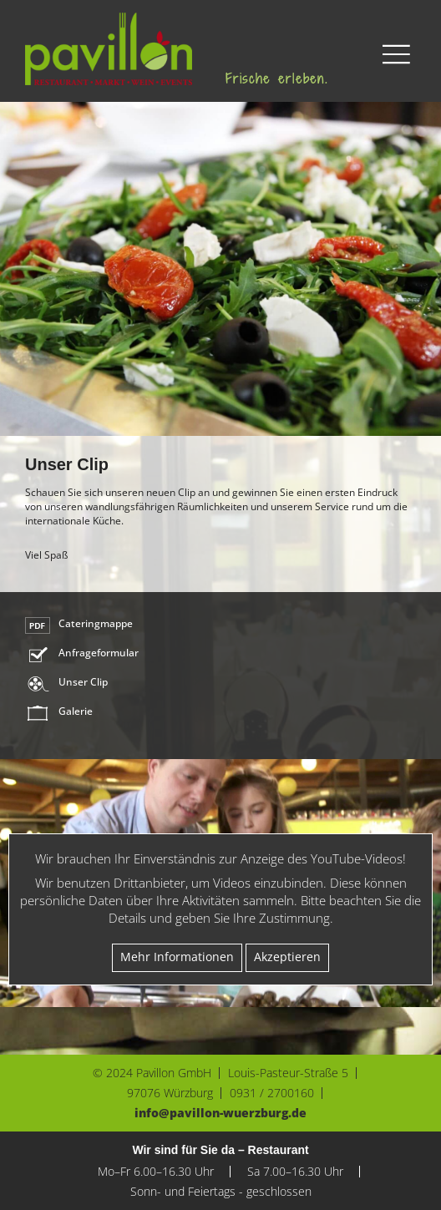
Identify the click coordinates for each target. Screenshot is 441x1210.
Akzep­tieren (287, 956)
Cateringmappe (95, 623)
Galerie (75, 711)
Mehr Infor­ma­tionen (177, 956)
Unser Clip (83, 682)
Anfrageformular (98, 653)
